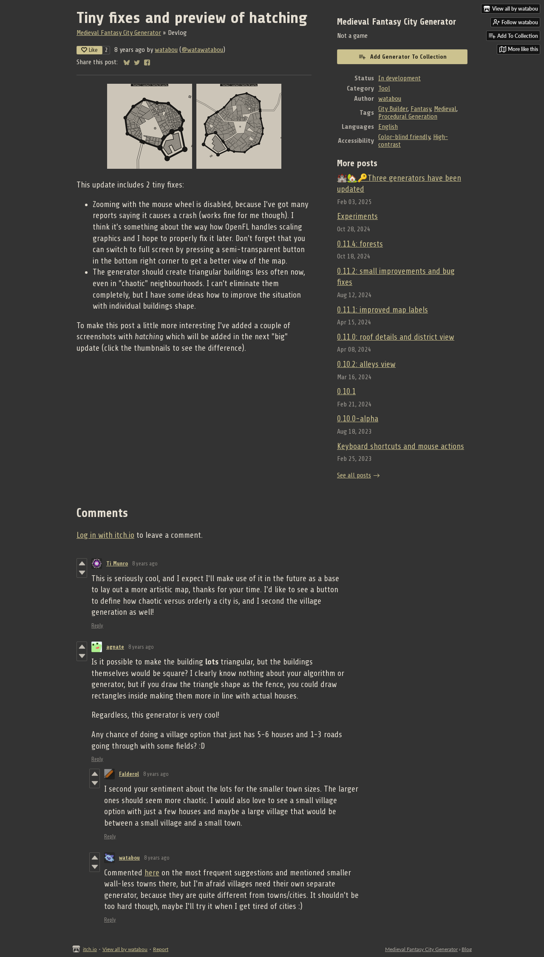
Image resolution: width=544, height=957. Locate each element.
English (388, 127)
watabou (166, 50)
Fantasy (421, 109)
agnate (115, 647)
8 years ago (145, 563)
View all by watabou (124, 949)
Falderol (129, 774)
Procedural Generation (407, 116)
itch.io (90, 949)
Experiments (357, 216)
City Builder (393, 109)
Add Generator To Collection (402, 56)
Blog (467, 949)
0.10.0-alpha (357, 418)
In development (399, 78)
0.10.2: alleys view (366, 364)
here (151, 872)
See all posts (354, 475)
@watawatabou (202, 50)
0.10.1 (346, 391)
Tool (384, 88)
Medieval (445, 109)
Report (160, 949)
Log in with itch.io (105, 535)
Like (89, 50)
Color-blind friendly (404, 137)
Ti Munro (117, 563)
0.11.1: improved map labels (382, 310)
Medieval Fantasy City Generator (118, 33)
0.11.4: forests (360, 244)
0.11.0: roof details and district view (395, 337)
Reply (97, 625)
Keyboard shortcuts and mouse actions (400, 446)
